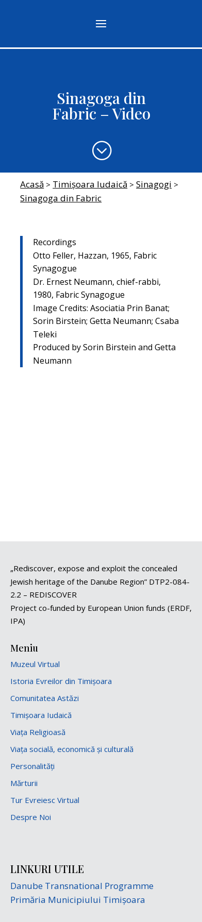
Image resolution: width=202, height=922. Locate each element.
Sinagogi (154, 184)
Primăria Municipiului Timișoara (77, 900)
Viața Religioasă (37, 732)
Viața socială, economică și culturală (71, 749)
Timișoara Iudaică (90, 184)
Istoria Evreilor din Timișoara (61, 681)
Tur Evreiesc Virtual (44, 800)
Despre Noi (30, 817)
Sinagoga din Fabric (61, 198)
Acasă (32, 184)
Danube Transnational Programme (82, 886)
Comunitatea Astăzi (44, 698)
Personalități (32, 766)
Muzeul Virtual (35, 664)
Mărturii (24, 783)
